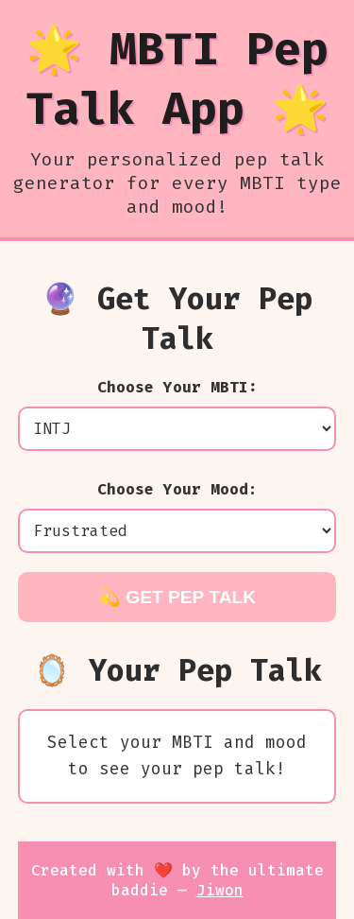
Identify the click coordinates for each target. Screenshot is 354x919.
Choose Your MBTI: (177, 387)
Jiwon (220, 890)
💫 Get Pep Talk (177, 597)
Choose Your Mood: (177, 489)
